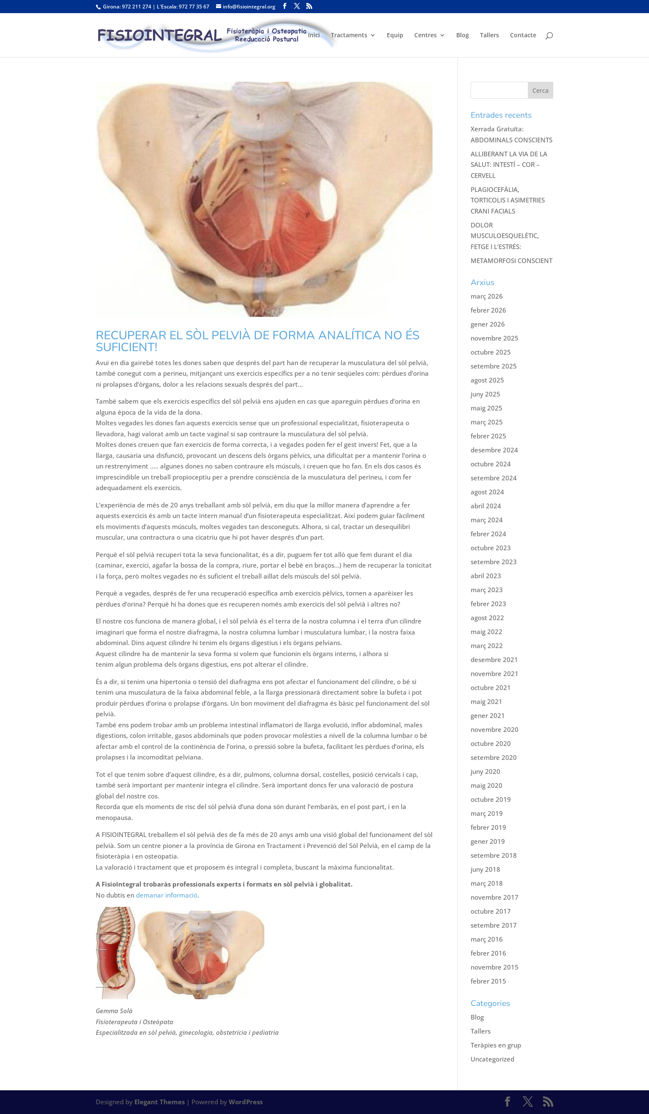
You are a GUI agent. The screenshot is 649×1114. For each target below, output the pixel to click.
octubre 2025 (491, 352)
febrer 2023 (488, 603)
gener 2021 (488, 715)
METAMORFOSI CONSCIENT (511, 260)
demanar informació (165, 895)
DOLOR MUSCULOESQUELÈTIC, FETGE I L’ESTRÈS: (505, 236)
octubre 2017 (491, 911)
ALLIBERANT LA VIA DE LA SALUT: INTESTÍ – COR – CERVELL (509, 165)
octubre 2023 (491, 547)
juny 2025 (485, 394)
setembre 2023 (494, 561)
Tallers (489, 35)
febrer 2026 (488, 310)
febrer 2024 (488, 533)
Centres (425, 35)
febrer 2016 (488, 953)
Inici (314, 35)
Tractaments (349, 35)
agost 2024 (487, 492)
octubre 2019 (491, 799)
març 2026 (487, 296)
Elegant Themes (159, 1101)
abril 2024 (486, 506)
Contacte (523, 35)
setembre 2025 (494, 366)
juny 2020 (485, 771)
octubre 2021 (491, 687)
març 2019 (487, 813)
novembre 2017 (495, 897)
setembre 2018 (494, 855)
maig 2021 (486, 701)
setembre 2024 (494, 478)
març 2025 (487, 422)
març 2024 (487, 519)
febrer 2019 (488, 827)
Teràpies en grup (496, 1045)
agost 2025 (487, 380)
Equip (395, 35)
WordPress (246, 1101)
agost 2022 (487, 617)
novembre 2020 (495, 729)
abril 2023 (486, 575)
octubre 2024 (491, 464)
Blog (462, 35)
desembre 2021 (494, 659)
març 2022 (487, 645)
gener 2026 (488, 324)
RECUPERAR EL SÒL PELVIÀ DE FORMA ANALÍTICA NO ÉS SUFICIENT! (257, 341)
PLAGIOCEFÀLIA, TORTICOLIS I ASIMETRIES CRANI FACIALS (508, 200)
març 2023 (487, 589)
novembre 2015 (495, 967)
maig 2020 (486, 785)
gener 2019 (488, 841)
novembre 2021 (495, 673)
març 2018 (487, 883)
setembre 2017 (494, 925)
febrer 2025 (488, 436)
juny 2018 (485, 869)
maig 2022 (486, 631)
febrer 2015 (488, 981)
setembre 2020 (494, 757)
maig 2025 (486, 408)
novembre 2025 (495, 338)
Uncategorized (492, 1059)
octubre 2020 (491, 743)
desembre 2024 (494, 450)
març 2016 (487, 939)
